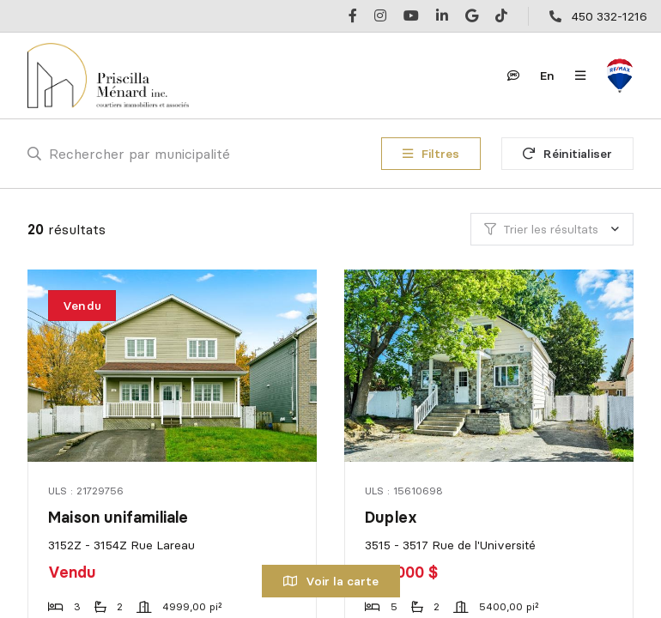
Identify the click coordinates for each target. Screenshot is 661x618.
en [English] (547, 75)
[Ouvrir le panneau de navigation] (580, 75)
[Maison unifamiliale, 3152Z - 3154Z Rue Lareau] (173, 366)
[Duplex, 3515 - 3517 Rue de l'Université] (490, 366)
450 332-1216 (609, 16)
